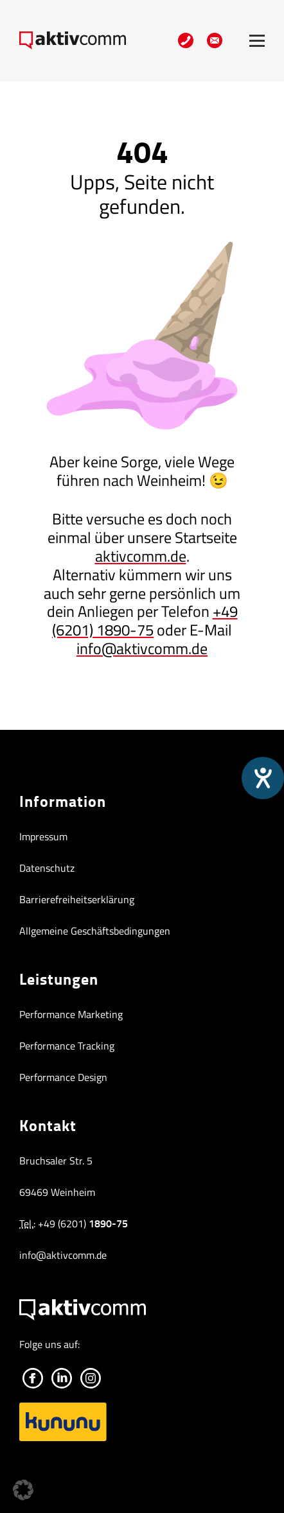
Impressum (43, 836)
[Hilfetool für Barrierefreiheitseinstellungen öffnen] (263, 778)
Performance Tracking (66, 1045)
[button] (23, 1490)
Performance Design (63, 1077)
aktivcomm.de (140, 555)
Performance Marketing (71, 1014)
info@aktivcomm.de (142, 648)
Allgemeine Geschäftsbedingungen (94, 930)
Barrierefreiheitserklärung (76, 899)
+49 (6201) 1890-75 (145, 620)
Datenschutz (47, 868)
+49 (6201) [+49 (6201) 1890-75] (83, 1223)
